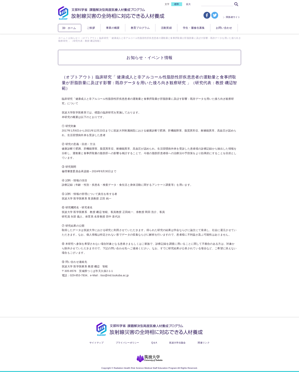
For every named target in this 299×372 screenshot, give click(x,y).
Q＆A (154, 342)
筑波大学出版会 (177, 342)
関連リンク (204, 342)
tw (214, 15)
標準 (176, 4)
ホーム (72, 27)
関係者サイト (233, 17)
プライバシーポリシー (127, 342)
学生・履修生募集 (194, 27)
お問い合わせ (224, 27)
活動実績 (166, 27)
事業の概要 (113, 27)
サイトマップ (96, 342)
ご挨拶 (91, 27)
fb (206, 15)
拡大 (188, 4)
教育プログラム (140, 27)
